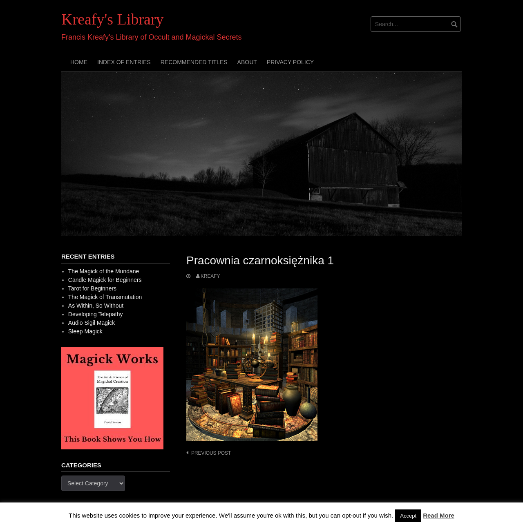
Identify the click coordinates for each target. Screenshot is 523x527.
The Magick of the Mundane (103, 271)
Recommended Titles (194, 62)
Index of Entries (124, 62)
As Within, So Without (95, 305)
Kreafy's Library (112, 19)
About (247, 62)
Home (78, 62)
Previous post (211, 453)
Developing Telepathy (95, 314)
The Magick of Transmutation (105, 297)
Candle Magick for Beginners (105, 280)
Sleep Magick (85, 331)
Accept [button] (408, 516)
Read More (438, 515)
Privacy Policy (290, 62)
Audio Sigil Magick (91, 322)
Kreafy (210, 276)
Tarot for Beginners (92, 288)
